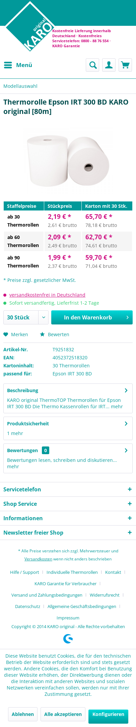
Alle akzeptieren (63, 714)
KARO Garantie (66, 45)
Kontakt (113, 572)
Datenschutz (27, 606)
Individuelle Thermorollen (72, 572)
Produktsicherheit (28, 423)
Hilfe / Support (24, 572)
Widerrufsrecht (105, 595)
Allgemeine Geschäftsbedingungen (82, 606)
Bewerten (54, 334)
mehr (116, 406)
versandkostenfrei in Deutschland (47, 295)
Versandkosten (38, 559)
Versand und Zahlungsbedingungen (46, 595)
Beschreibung (22, 390)
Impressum (68, 618)
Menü (18, 64)
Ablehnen (23, 714)
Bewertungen (22, 450)
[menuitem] (18, 65)
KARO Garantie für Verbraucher (65, 584)
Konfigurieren (108, 714)
